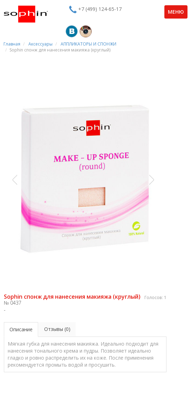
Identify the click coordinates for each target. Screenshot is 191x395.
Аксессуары (40, 44)
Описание (21, 329)
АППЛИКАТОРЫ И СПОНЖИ (88, 44)
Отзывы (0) (57, 329)
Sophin (26, 14)
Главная (12, 44)
